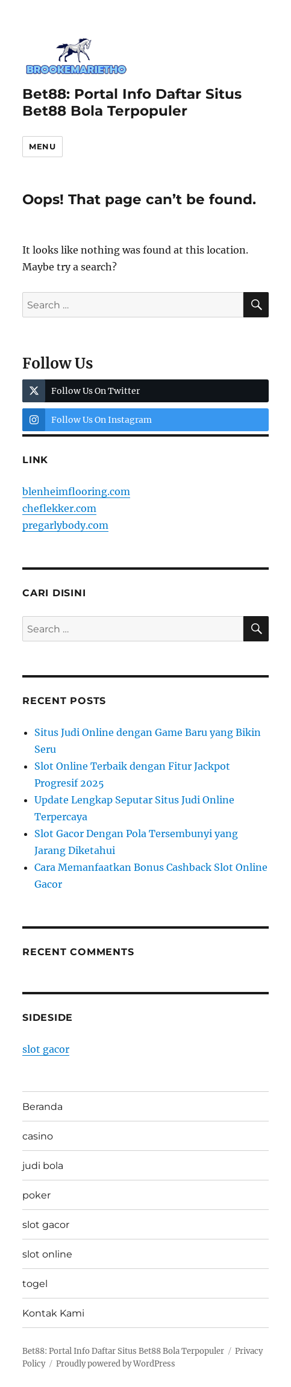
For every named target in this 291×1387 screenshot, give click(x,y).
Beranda (42, 1106)
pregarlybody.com (65, 525)
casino (37, 1136)
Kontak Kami (53, 1313)
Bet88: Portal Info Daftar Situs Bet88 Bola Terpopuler (132, 102)
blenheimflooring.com (76, 491)
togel (35, 1283)
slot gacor (45, 1049)
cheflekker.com (59, 508)
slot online (47, 1254)
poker (36, 1195)
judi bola (42, 1165)
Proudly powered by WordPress (115, 1364)
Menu (42, 146)
